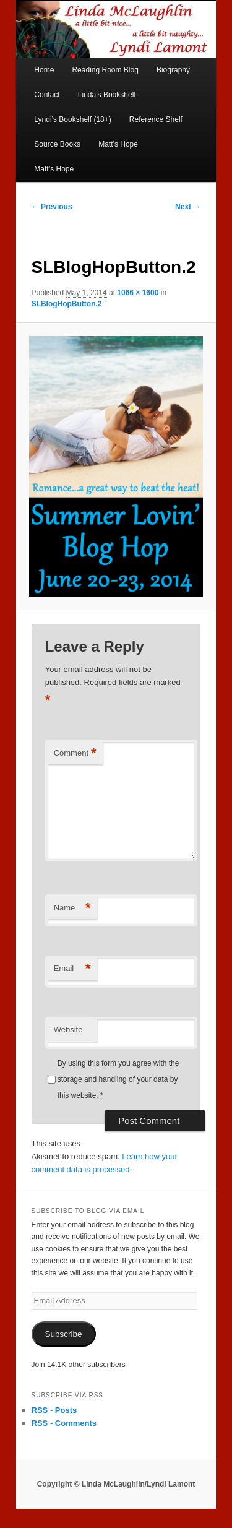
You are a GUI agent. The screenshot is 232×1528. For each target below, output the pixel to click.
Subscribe (63, 1334)
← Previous (52, 206)
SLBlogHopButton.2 (67, 304)
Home (44, 70)
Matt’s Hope (118, 144)
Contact (46, 94)
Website (68, 1029)
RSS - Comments (64, 1423)
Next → (187, 206)
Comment (75, 753)
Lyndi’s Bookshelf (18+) (72, 119)
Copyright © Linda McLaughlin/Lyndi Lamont (116, 1484)
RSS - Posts (54, 1410)
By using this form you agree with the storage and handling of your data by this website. (118, 1080)
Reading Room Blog (105, 70)
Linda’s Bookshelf (107, 94)
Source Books (57, 144)
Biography (173, 70)
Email (72, 969)
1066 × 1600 (137, 292)
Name (72, 908)
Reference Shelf (156, 119)
